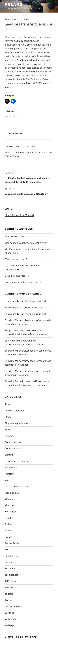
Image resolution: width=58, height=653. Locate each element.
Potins (8, 530)
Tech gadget (11, 574)
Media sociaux (12, 492)
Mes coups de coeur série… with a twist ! (26, 243)
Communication (13, 448)
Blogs (8, 417)
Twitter (9, 600)
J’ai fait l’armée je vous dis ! (31, 301)
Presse (8, 537)
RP (6, 549)
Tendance (10, 587)
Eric (27, 20)
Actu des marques (14, 410)
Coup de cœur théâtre (17, 275)
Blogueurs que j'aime (16, 423)
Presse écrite (12, 543)
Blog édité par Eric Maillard (19, 215)
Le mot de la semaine (16, 486)
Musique (9, 505)
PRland (14, 4)
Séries (8, 562)
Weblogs (9, 625)
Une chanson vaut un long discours (24, 282)
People (8, 518)
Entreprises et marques (17, 461)
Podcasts (10, 524)
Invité (8, 480)
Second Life (11, 556)
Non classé (11, 511)
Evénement (11, 467)
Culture (9, 454)
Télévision (16, 133)
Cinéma (9, 436)
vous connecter (26, 152)
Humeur (9, 473)
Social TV (10, 568)
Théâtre (9, 593)
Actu (7, 404)
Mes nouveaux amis (15, 236)
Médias (9, 499)
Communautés (13, 442)
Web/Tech (10, 619)
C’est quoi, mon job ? (16, 259)
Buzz (7, 429)
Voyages (9, 612)
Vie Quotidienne (13, 606)
